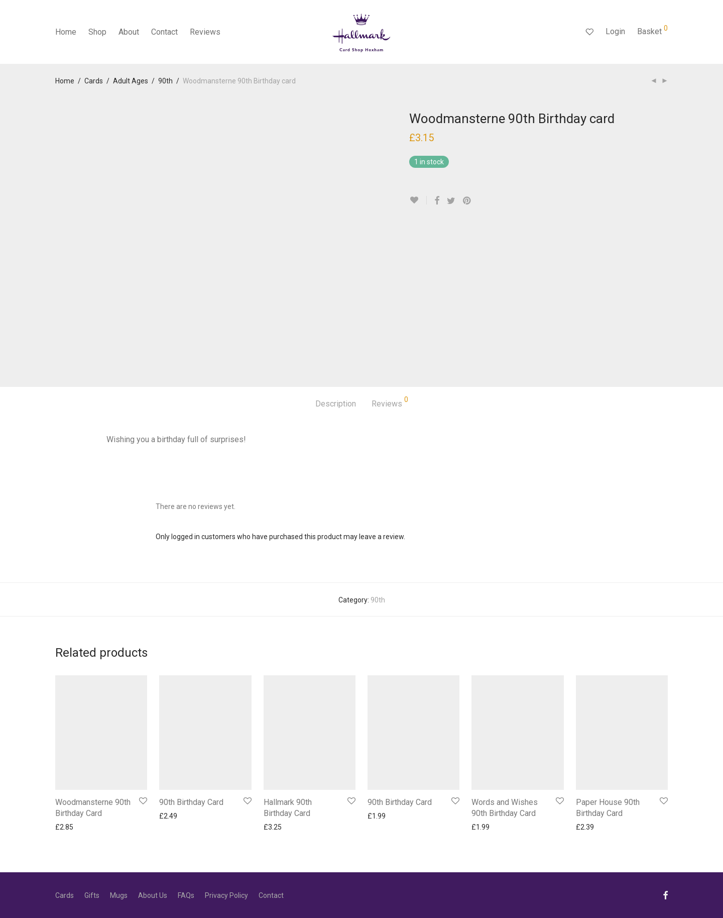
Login (615, 31)
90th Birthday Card (191, 802)
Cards (93, 81)
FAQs (186, 895)
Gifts (91, 895)
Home (65, 32)
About (128, 32)
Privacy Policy (226, 895)
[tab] (335, 404)
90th (165, 81)
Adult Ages (130, 81)
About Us (152, 895)
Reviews (205, 32)
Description (335, 404)
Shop (97, 32)
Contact (164, 32)
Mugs (119, 895)
